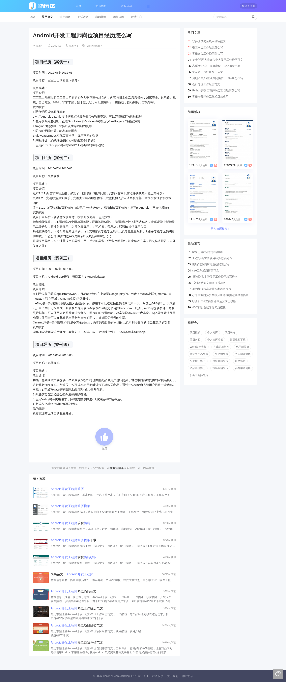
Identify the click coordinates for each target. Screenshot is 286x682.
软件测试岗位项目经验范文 (209, 41)
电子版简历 (242, 346)
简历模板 (101, 6)
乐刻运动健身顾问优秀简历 (209, 282)
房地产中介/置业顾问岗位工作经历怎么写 (217, 78)
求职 (70, 523)
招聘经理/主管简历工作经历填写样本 (215, 276)
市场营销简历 (220, 368)
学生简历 (65, 16)
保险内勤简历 (220, 361)
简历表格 (230, 332)
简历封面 (195, 339)
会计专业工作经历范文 (206, 84)
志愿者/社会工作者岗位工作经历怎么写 (216, 65)
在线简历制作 (221, 346)
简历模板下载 (237, 339)
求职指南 (100, 16)
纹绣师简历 (221, 353)
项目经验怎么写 (94, 45)
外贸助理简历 (243, 353)
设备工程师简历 (199, 375)
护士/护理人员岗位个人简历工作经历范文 (217, 59)
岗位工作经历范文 (77, 608)
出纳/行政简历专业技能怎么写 (210, 264)
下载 (74, 540)
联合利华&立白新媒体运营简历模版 (214, 301)
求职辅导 (126, 6)
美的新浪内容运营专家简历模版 (211, 289)
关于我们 (172, 676)
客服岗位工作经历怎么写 (207, 53)
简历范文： (72, 574)
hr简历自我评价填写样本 (207, 252)
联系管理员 (117, 468)
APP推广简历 (197, 361)
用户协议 (187, 676)
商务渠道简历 (243, 368)
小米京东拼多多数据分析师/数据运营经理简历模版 (223, 295)
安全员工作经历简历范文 (207, 72)
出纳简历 (240, 361)
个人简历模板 (215, 339)
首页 (78, 6)
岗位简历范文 (74, 591)
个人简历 (212, 332)
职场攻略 (118, 16)
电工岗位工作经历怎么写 (207, 47)
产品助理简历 (197, 368)
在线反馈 (157, 676)
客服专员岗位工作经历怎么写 (210, 96)
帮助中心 (136, 16)
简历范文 (47, 16)
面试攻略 (83, 16)
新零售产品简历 (199, 353)
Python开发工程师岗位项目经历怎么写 (216, 90)
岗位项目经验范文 (77, 625)
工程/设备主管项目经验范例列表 (212, 258)
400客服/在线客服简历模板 (208, 307)
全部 (32, 16)
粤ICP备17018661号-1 (134, 676)
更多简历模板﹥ (220, 228)
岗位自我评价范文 (77, 642)
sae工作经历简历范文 (205, 270)
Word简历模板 (198, 346)
